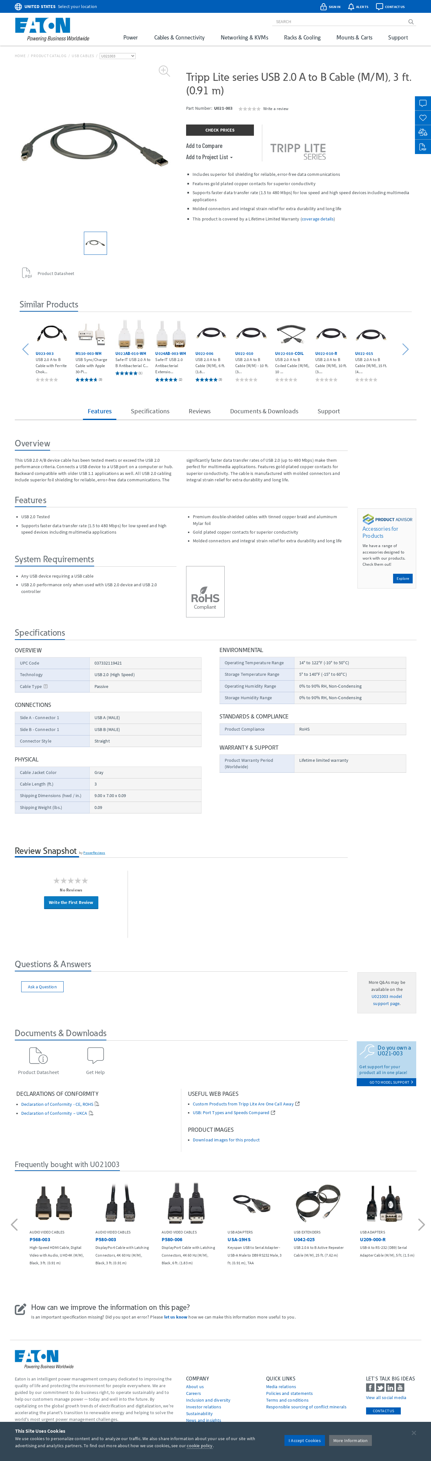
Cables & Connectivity (179, 37)
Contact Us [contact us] (383, 1410)
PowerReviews (94, 852)
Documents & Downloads (264, 411)
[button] (26, 349)
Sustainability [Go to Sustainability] (199, 1413)
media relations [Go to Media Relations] (281, 1386)
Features (100, 411)
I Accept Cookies (305, 1440)
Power (130, 37)
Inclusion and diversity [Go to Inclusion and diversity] (208, 1400)
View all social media (386, 1397)
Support (398, 37)
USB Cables (83, 55)
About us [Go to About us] (195, 1386)
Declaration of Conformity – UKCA (54, 1113)
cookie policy (199, 1445)
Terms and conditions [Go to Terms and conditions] (287, 1400)
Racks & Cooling (302, 37)
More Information (350, 1440)
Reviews (200, 411)
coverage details (318, 219)
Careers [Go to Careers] (193, 1393)
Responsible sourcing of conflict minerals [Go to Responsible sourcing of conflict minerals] (306, 1407)
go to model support (391, 1082)
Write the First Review (71, 902)
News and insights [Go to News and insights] (203, 1420)
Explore (403, 578)
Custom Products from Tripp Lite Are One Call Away (243, 1104)
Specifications (150, 411)
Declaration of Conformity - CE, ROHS (57, 1104)
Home (20, 55)
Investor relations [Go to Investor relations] (203, 1407)
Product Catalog (48, 55)
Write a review (275, 108)
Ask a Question (42, 987)
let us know (176, 1317)
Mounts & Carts (354, 37)
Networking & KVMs (244, 37)
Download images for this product (226, 1140)
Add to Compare (204, 145)
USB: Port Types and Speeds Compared (231, 1112)
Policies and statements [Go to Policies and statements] (289, 1393)
